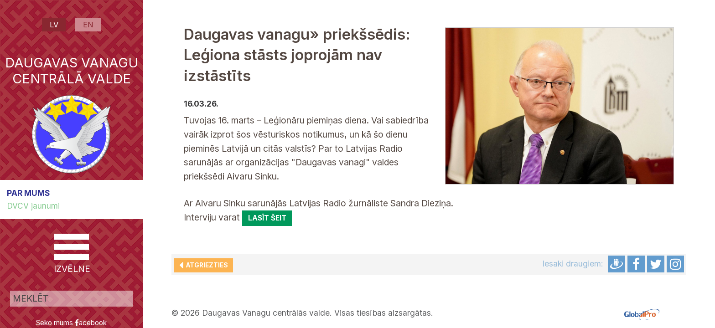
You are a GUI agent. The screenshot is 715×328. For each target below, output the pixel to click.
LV (54, 24)
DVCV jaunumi (33, 205)
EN (88, 24)
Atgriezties (205, 265)
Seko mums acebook (71, 322)
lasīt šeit (267, 218)
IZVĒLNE (71, 254)
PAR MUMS (28, 193)
